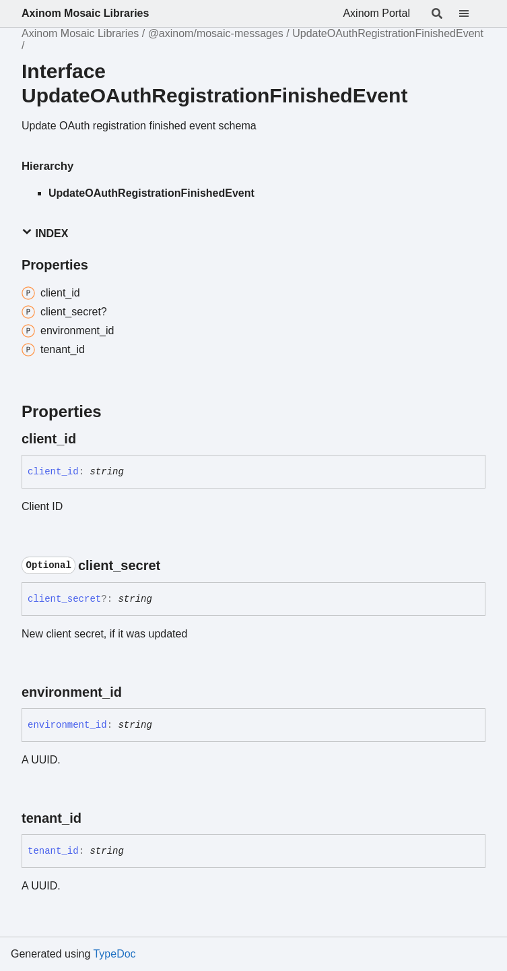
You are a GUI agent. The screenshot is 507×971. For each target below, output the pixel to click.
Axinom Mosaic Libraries (85, 13)
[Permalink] (88, 438)
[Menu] (472, 13)
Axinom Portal (376, 13)
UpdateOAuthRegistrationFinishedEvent (387, 33)
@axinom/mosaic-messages (215, 33)
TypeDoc (114, 954)
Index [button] (45, 232)
